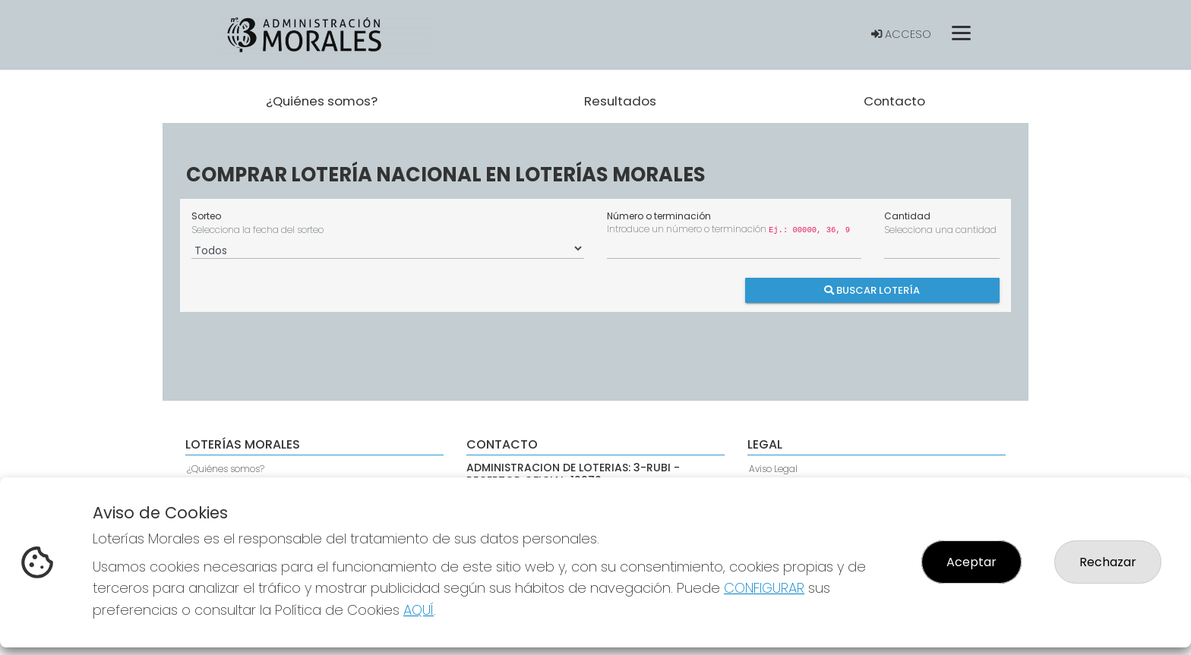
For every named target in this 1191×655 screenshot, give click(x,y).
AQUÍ (418, 609)
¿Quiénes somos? (225, 468)
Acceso (901, 34)
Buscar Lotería (873, 290)
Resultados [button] (620, 101)
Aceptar (971, 562)
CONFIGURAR (764, 587)
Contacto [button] (894, 101)
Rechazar (1107, 562)
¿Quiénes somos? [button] (322, 101)
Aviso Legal (773, 468)
